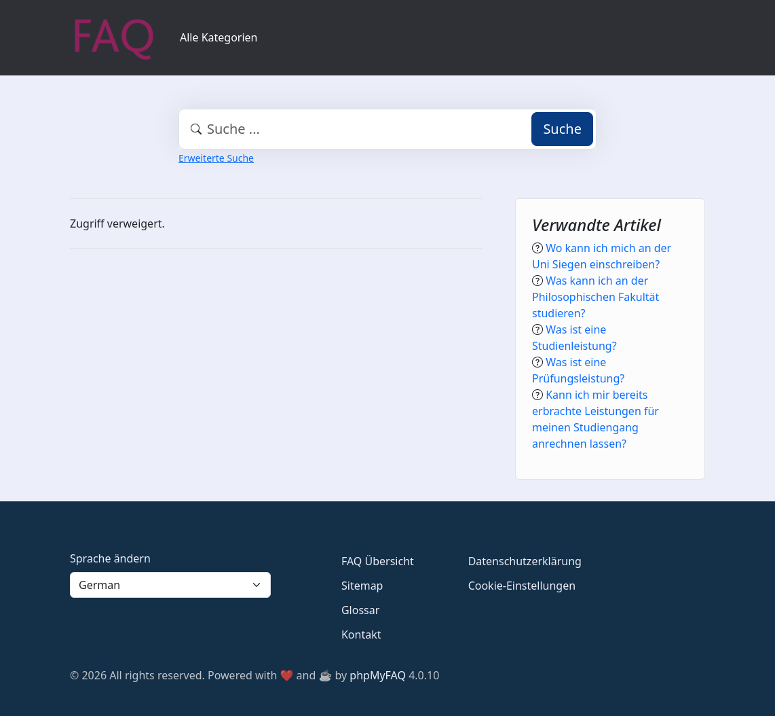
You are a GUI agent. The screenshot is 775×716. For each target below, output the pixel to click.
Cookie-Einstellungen (521, 585)
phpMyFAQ (377, 675)
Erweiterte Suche (216, 157)
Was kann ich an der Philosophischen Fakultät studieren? (595, 297)
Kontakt (361, 634)
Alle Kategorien (219, 37)
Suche (562, 129)
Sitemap (362, 585)
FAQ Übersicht (377, 561)
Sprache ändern (110, 558)
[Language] (170, 585)
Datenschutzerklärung (525, 561)
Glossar (360, 610)
